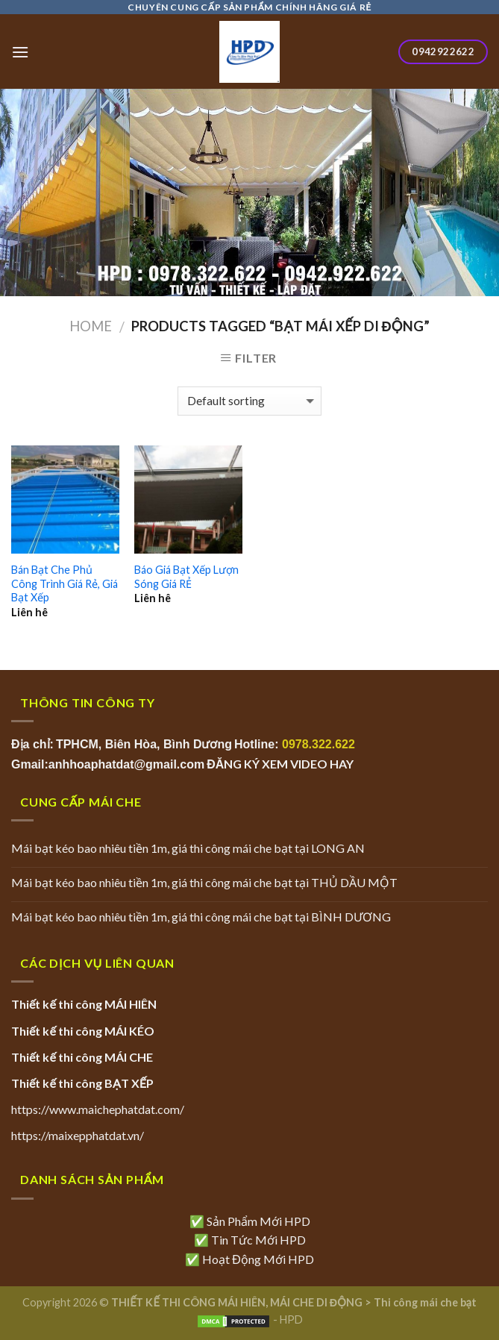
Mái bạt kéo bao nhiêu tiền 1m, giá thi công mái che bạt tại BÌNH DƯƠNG (201, 916)
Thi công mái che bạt (425, 1302)
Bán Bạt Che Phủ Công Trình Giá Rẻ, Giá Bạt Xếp (64, 583)
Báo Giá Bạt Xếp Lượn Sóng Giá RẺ (186, 576)
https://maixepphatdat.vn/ (77, 1135)
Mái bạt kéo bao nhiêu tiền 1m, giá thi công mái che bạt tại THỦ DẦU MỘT (204, 882)
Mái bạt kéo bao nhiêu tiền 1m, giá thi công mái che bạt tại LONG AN (188, 848)
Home (90, 326)
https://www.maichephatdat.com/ (97, 1109)
